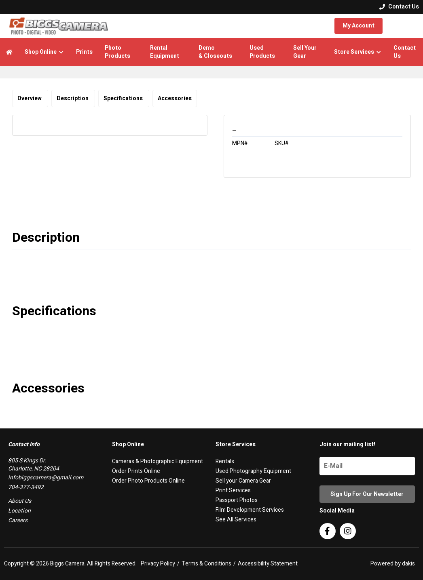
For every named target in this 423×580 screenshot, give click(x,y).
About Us (19, 501)
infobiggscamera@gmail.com (45, 477)
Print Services (233, 490)
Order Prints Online (136, 471)
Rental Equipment (164, 52)
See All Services (236, 519)
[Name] (367, 466)
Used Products (262, 52)
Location (19, 510)
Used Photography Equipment (253, 471)
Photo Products (117, 52)
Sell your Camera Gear (243, 481)
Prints (84, 52)
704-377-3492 (26, 487)
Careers (17, 520)
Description (73, 98)
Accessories (175, 98)
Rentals (225, 461)
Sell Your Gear (305, 52)
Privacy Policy (158, 564)
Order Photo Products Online (148, 481)
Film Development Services (250, 510)
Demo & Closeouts (215, 52)
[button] (44, 52)
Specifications (124, 98)
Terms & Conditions (206, 564)
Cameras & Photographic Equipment (157, 461)
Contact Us (404, 52)
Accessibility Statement (268, 564)
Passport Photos (237, 500)
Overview (30, 98)
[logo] (58, 26)
